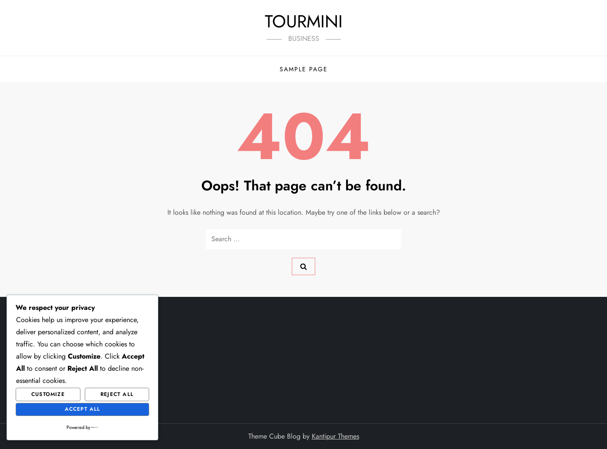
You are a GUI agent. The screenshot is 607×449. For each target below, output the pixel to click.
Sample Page (304, 69)
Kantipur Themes (335, 436)
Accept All (82, 409)
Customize (48, 394)
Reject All (116, 394)
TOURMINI (304, 21)
